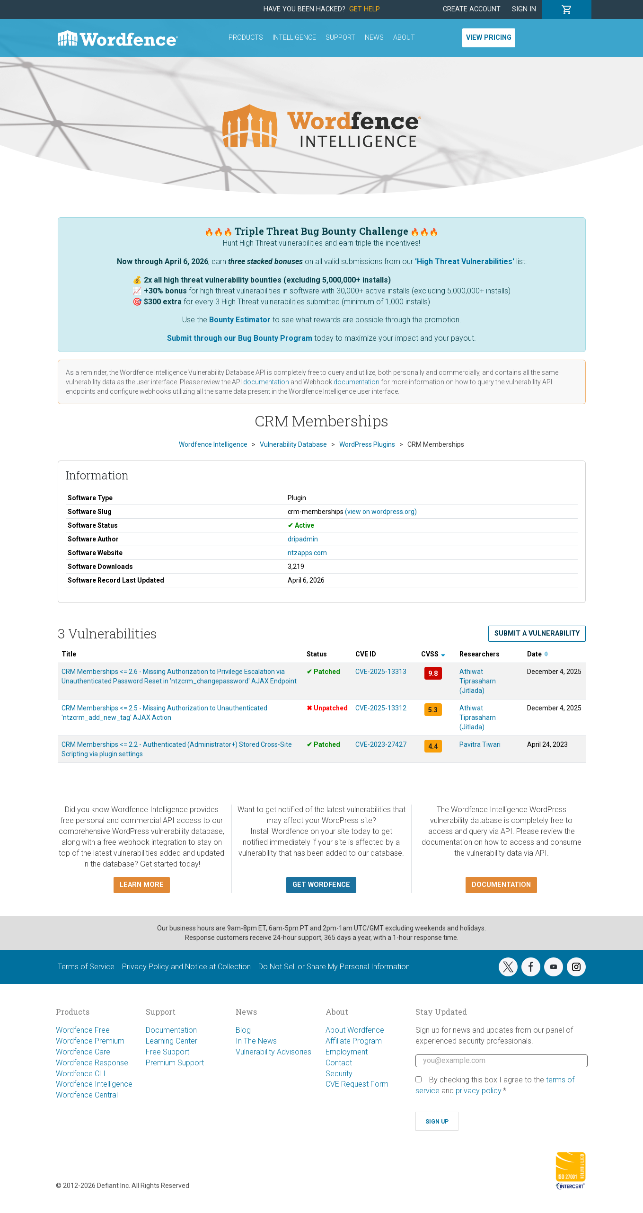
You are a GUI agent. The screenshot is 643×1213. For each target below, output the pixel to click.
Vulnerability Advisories (273, 1051)
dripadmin (303, 539)
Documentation (171, 1030)
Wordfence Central (87, 1094)
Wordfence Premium (90, 1040)
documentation (266, 382)
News (374, 38)
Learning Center (171, 1040)
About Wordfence (355, 1030)
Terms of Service (86, 966)
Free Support (167, 1051)
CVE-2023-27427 (380, 744)
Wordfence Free (83, 1030)
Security (339, 1073)
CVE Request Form (357, 1084)
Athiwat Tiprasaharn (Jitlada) (477, 681)
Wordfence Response (92, 1062)
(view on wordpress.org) (381, 511)
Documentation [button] (501, 885)
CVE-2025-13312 (380, 708)
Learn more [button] (142, 885)
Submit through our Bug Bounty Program (239, 338)
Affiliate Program (354, 1040)
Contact (339, 1062)
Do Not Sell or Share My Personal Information (334, 966)
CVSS (433, 654)
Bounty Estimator (240, 319)
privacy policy (478, 1090)
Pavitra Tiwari (480, 744)
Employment (347, 1051)
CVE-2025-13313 (380, 671)
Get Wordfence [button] (321, 885)
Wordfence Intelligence (94, 1084)
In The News (256, 1040)
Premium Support (175, 1062)
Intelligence (294, 38)
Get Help (364, 9)
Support (340, 38)
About (404, 38)
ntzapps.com (307, 553)
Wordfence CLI (81, 1073)
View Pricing (488, 38)
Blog (243, 1030)
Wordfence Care (83, 1051)
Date (537, 654)
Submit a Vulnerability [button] (537, 633)
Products (246, 38)
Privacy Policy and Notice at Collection (186, 966)
